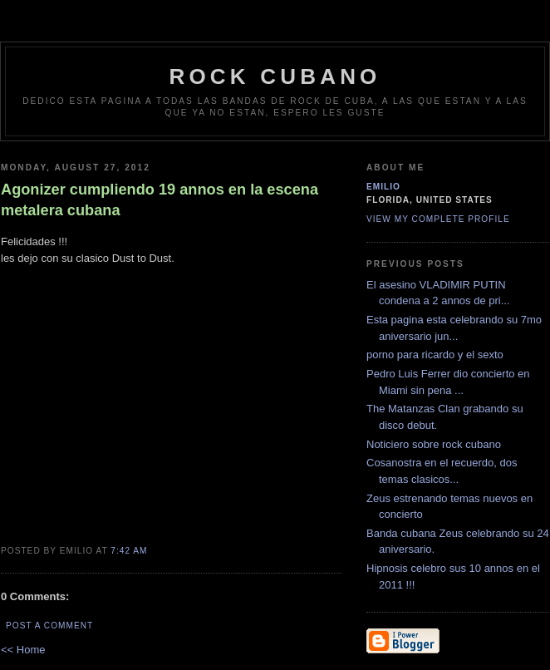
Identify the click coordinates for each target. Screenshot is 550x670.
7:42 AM (128, 550)
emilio (383, 186)
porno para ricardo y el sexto (434, 354)
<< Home (23, 649)
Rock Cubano (275, 76)
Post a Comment (49, 625)
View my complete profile (438, 219)
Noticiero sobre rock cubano (433, 444)
